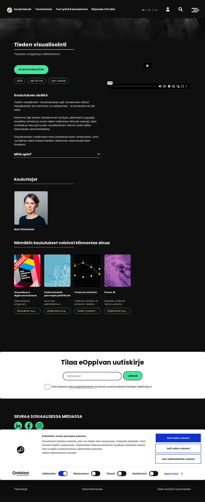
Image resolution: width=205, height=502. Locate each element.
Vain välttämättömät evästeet (178, 481)
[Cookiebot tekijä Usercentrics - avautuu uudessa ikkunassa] (21, 495)
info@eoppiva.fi (24, 451)
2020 (19, 80)
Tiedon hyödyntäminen (89, 310)
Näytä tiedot (171, 495)
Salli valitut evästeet (178, 470)
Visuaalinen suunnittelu (28, 310)
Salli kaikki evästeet (178, 460)
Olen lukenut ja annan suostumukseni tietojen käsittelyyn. (101, 386)
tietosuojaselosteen (81, 386)
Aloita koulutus (31, 69)
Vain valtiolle (58, 80)
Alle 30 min (36, 80)
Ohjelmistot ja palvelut (58, 310)
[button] (180, 9)
